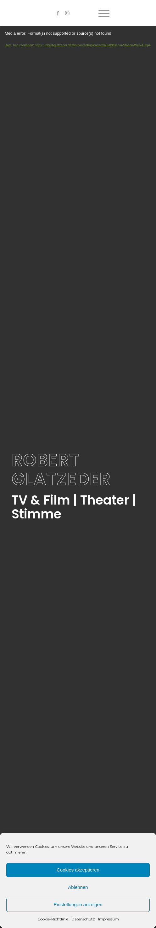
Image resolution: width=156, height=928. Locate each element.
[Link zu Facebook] (58, 13)
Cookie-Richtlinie (52, 919)
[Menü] (100, 13)
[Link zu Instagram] (67, 13)
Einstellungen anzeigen (77, 904)
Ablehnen (78, 887)
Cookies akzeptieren (78, 869)
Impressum (108, 919)
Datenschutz (83, 919)
